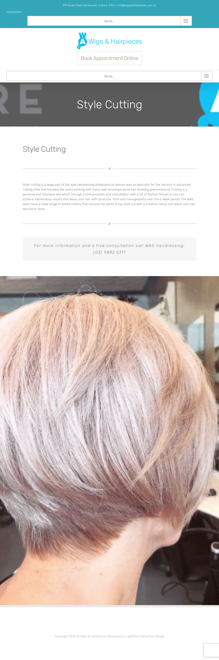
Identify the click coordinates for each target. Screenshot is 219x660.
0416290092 (14, 12)
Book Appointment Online (109, 58)
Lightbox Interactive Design (145, 636)
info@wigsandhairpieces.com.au (137, 5)
